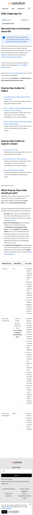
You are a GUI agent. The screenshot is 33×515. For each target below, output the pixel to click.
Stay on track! (16, 467)
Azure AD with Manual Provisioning (14, 170)
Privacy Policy (8, 493)
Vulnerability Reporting (8, 489)
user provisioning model (16, 73)
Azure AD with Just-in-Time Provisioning (15, 159)
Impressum (8, 496)
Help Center (5, 8)
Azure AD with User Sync (11, 150)
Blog (13, 8)
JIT (29, 231)
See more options (13, 511)
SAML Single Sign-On (11, 13)
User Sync (12, 220)
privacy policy (7, 508)
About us (24, 493)
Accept (4, 511)
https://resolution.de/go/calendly (12, 57)
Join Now (16, 475)
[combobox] (7, 20)
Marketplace (21, 8)
